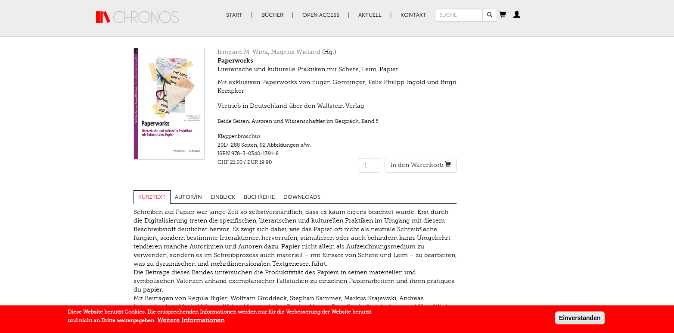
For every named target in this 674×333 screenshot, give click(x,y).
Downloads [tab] (301, 197)
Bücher (272, 15)
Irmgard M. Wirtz (242, 52)
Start (234, 15)
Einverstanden (579, 319)
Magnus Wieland (295, 52)
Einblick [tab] (223, 197)
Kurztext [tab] (152, 197)
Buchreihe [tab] (259, 197)
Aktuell (370, 15)
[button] (502, 15)
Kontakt (413, 15)
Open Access (320, 15)
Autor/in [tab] (188, 197)
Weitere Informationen (190, 322)
